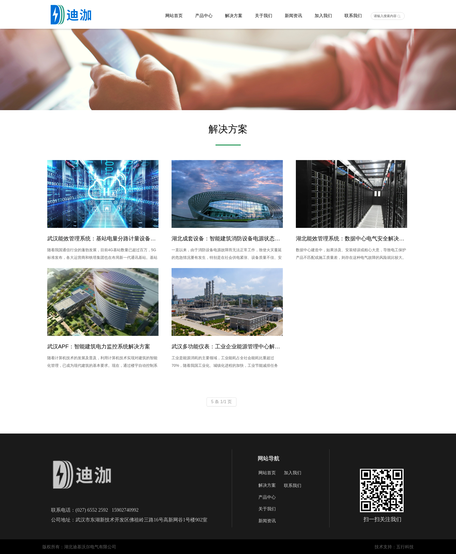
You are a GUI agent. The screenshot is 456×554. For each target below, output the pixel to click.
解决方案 (233, 15)
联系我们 (353, 15)
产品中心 (204, 15)
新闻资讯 (293, 15)
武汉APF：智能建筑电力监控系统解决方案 (98, 346)
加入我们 (323, 15)
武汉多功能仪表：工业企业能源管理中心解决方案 (227, 346)
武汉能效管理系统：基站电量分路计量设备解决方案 (103, 238)
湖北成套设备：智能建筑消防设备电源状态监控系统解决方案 (227, 238)
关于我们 (263, 15)
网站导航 (268, 458)
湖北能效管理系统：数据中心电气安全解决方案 (351, 238)
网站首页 (174, 15)
